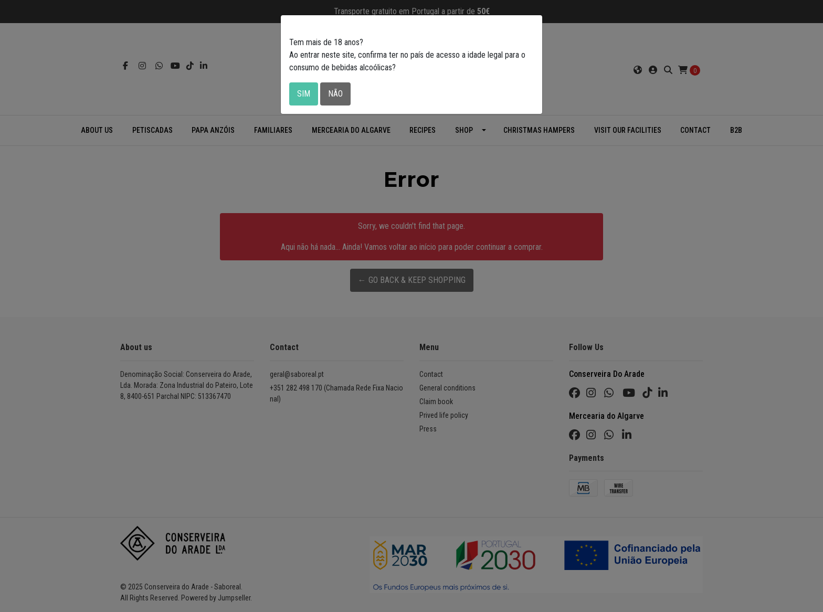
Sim (303, 94)
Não (335, 94)
